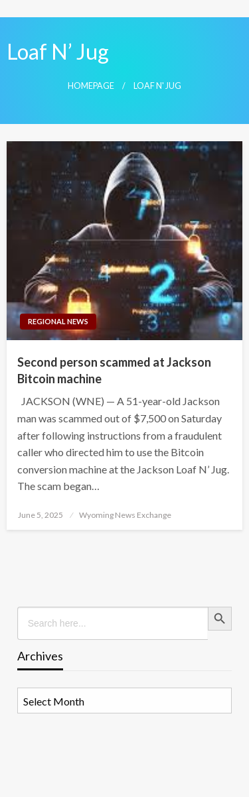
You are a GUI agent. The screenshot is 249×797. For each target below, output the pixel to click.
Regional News (58, 321)
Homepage (91, 86)
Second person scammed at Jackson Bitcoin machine (114, 370)
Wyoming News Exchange (125, 515)
